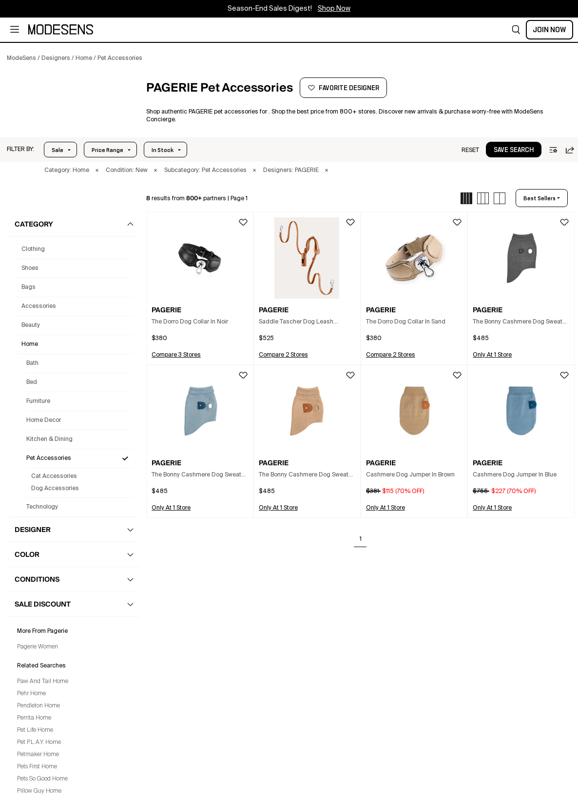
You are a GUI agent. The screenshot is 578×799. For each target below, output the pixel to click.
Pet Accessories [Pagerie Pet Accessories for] (48, 458)
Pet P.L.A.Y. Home (39, 742)
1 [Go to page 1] (361, 539)
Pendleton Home (38, 706)
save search (514, 150)
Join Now (549, 30)
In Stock (162, 150)
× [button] (97, 170)
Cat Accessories (54, 476)
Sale (57, 150)
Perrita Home (34, 718)
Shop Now (334, 8)
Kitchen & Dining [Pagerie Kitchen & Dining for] (49, 439)
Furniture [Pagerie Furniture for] (38, 401)
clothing (33, 249)
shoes (30, 268)
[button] (516, 30)
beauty (30, 325)
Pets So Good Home (42, 779)
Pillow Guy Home (39, 791)
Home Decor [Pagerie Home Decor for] (43, 420)
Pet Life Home (35, 730)
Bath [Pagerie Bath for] (32, 363)
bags (28, 287)
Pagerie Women (37, 647)
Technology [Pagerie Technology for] (42, 507)
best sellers (539, 198)
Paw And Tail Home (42, 682)
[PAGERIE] (71, 105)
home (29, 344)
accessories (38, 306)
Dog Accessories (55, 489)
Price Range (107, 150)
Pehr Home (31, 694)
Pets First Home (37, 767)
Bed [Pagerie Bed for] (31, 382)
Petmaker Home (38, 755)
